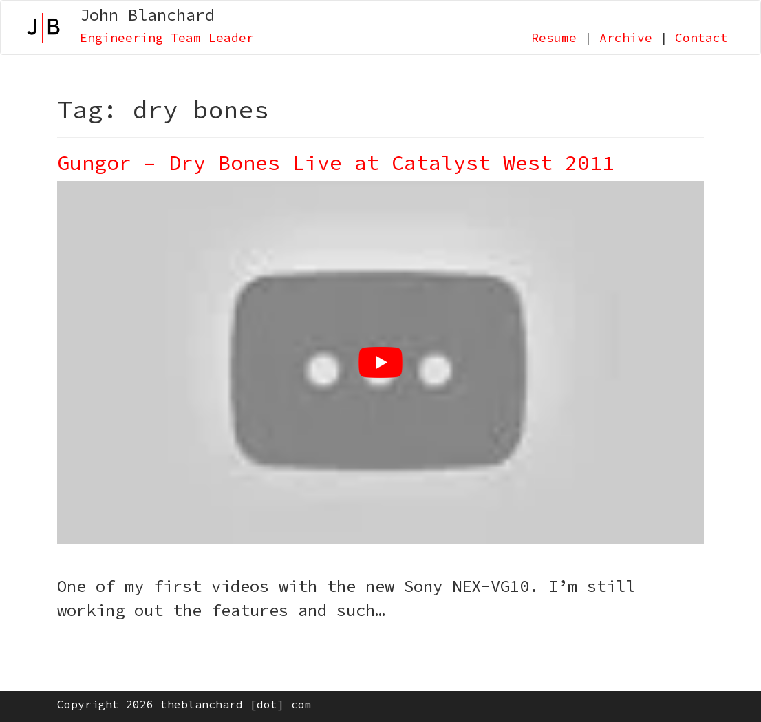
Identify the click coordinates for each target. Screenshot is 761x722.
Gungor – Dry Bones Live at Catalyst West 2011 (335, 162)
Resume (554, 37)
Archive (625, 37)
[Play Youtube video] (380, 363)
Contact (701, 37)
